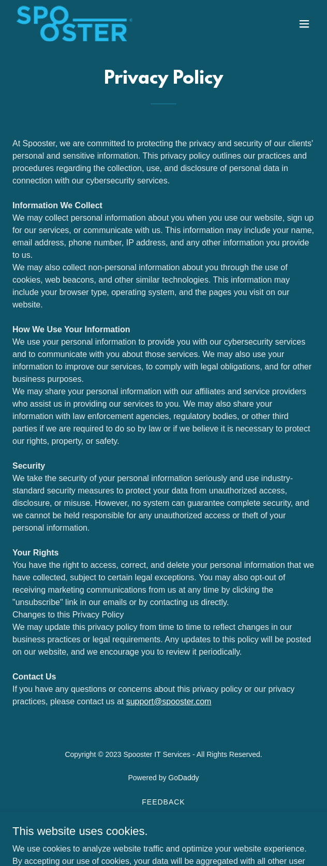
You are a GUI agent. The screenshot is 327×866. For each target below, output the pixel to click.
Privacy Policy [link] (163, 827)
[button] (304, 23)
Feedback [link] (163, 802)
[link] (74, 23)
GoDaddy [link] (183, 778)
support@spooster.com (169, 701)
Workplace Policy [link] (163, 814)
